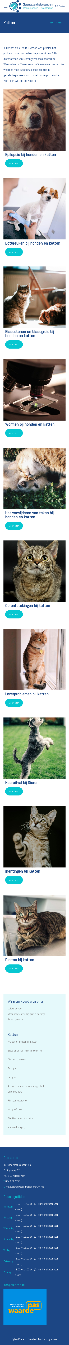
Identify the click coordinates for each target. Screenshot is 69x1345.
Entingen (12, 1068)
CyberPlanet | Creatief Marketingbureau (35, 1339)
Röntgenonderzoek (17, 1100)
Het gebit (12, 1077)
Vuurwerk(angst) (16, 1127)
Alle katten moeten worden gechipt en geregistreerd (27, 1088)
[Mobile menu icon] (5, 6)
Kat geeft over (15, 1109)
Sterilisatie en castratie (20, 1118)
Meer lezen (14, 163)
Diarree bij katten (17, 1059)
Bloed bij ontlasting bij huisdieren (25, 1050)
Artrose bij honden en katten (22, 1041)
